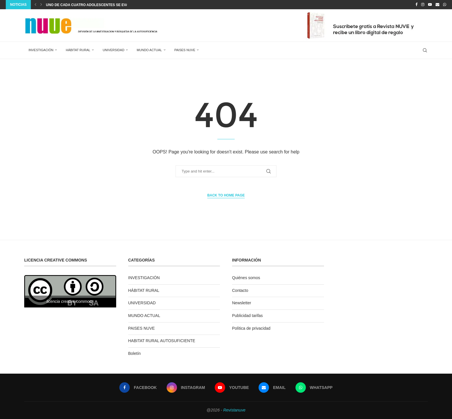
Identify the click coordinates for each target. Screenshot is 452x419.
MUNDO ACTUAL (149, 50)
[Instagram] (422, 4)
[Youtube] (430, 4)
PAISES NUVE (184, 50)
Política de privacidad (251, 328)
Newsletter (241, 303)
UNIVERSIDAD (113, 50)
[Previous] (35, 4)
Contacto (240, 290)
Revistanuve (234, 410)
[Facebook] (416, 4)
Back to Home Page (226, 195)
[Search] (425, 50)
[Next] (41, 4)
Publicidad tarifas (247, 315)
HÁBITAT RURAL (78, 50)
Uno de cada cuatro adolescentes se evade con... (95, 5)
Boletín (134, 353)
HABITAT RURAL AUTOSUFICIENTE (161, 340)
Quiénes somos (246, 277)
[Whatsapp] (444, 4)
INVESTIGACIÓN (41, 50)
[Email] (437, 4)
